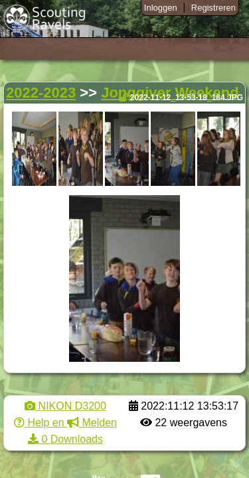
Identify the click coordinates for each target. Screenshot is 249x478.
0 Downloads (65, 439)
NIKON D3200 (65, 406)
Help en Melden (65, 422)
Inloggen (160, 8)
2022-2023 (41, 92)
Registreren (213, 8)
